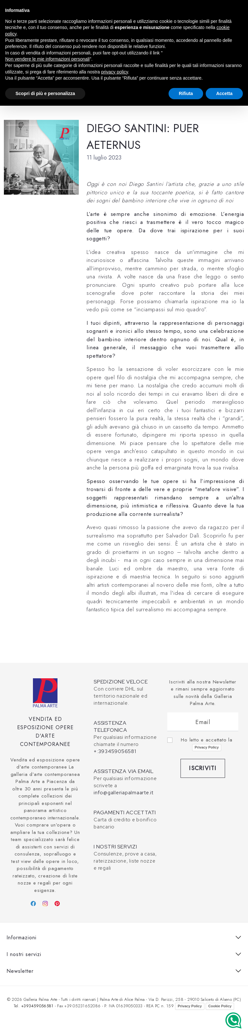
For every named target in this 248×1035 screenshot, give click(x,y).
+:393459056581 (115, 751)
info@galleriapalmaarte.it (123, 792)
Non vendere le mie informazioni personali (47, 59)
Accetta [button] (224, 93)
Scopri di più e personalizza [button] (45, 93)
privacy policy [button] (114, 71)
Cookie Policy (220, 1006)
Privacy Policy (207, 747)
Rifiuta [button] (186, 93)
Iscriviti (202, 768)
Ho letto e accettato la (206, 743)
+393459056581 (37, 1006)
